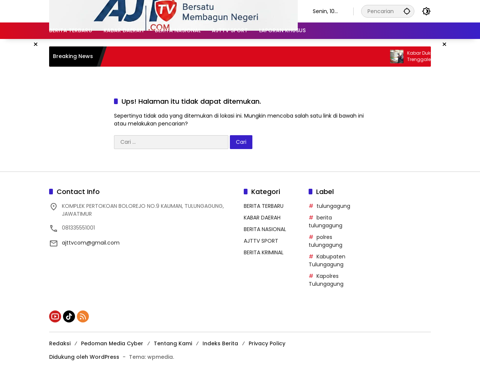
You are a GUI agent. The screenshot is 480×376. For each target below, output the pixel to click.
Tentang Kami (173, 343)
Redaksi (59, 343)
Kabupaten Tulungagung (327, 260)
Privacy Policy (267, 343)
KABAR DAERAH (262, 217)
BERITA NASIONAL (265, 229)
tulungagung (333, 206)
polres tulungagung (325, 241)
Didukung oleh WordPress (84, 357)
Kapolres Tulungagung (326, 280)
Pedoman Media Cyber (112, 343)
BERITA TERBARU (264, 206)
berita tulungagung (325, 221)
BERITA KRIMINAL (264, 252)
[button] (406, 11)
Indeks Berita (220, 343)
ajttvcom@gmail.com (91, 242)
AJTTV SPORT (261, 241)
